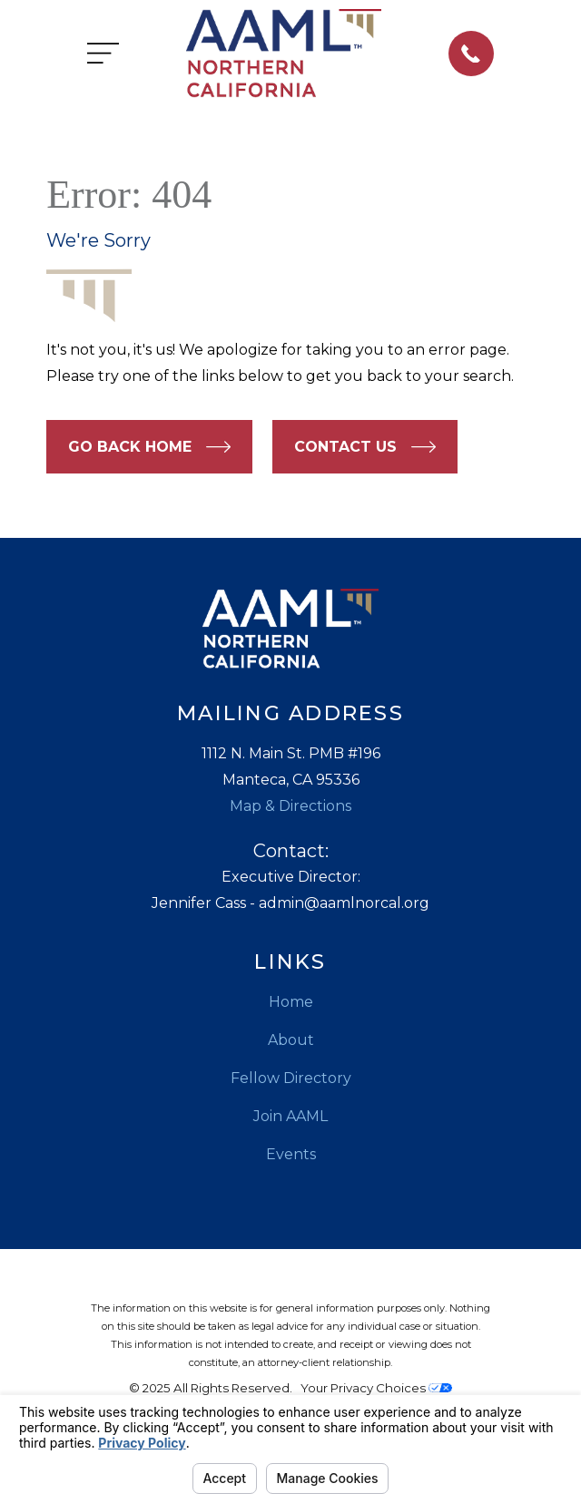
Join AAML (290, 1116)
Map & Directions (290, 806)
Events (291, 1154)
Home (291, 1001)
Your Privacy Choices (376, 1388)
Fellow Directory (291, 1078)
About (291, 1040)
